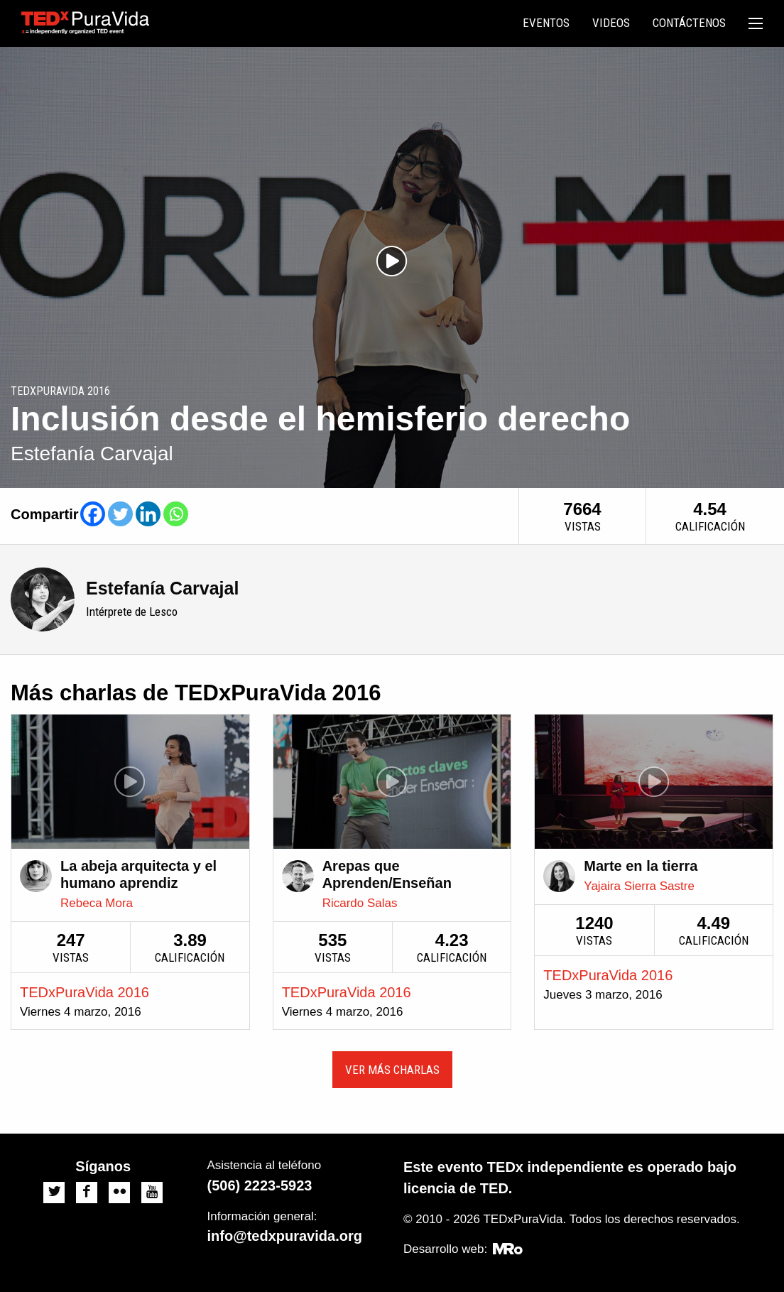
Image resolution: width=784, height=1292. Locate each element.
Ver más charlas (392, 1070)
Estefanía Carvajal (162, 588)
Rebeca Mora (96, 903)
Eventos (546, 23)
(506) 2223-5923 (259, 1185)
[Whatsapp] (175, 513)
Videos (611, 23)
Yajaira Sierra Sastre (639, 886)
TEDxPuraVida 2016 (84, 992)
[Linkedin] (148, 513)
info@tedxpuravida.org (284, 1236)
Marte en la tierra (640, 866)
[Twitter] (120, 513)
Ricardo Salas (360, 903)
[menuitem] (546, 23)
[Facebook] (92, 513)
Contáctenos (689, 23)
